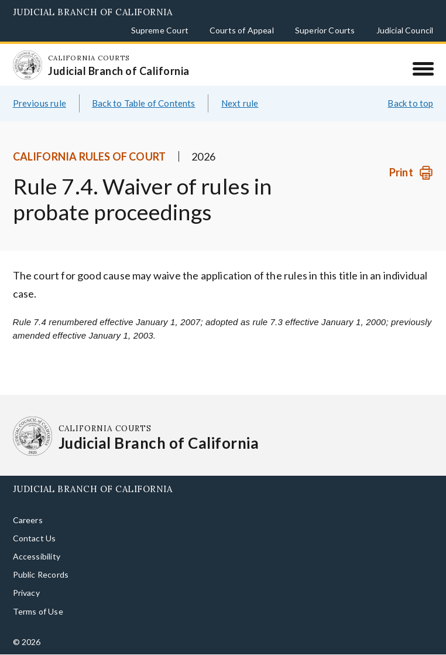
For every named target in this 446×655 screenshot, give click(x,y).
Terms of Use (38, 611)
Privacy (26, 593)
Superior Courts (325, 30)
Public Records (41, 574)
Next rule (240, 103)
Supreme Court (159, 30)
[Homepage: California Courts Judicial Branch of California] (27, 65)
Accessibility (36, 556)
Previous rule (39, 103)
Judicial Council (405, 30)
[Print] (411, 172)
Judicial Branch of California (93, 12)
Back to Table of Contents (143, 103)
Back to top (410, 103)
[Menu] (423, 68)
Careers (28, 520)
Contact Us (34, 538)
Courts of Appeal (242, 30)
